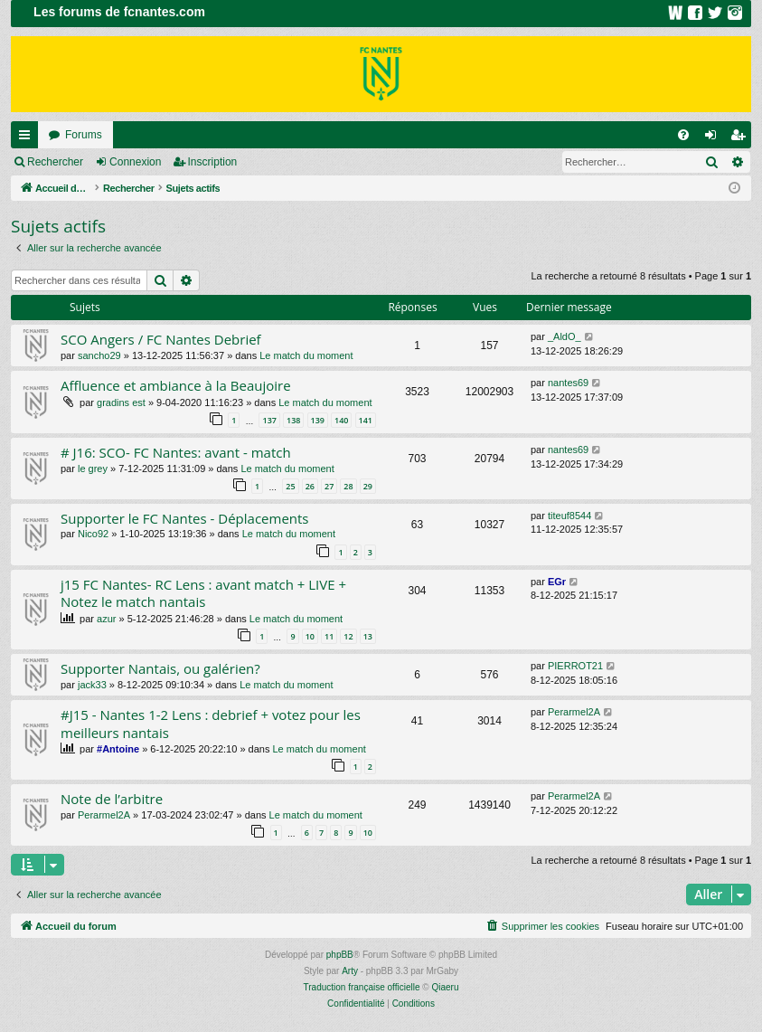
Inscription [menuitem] (741, 138)
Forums (83, 134)
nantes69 (568, 382)
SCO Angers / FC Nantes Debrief (161, 339)
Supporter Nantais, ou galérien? (160, 668)
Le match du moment (306, 355)
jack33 (92, 684)
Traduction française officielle (362, 987)
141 (365, 420)
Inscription (213, 162)
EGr (557, 581)
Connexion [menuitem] (714, 138)
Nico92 (93, 533)
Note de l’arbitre (112, 799)
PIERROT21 (575, 665)
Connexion (135, 162)
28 (348, 486)
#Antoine (118, 748)
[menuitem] (683, 134)
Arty (350, 971)
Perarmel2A (574, 711)
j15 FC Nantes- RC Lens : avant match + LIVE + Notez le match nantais (203, 593)
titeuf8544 (569, 515)
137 (269, 420)
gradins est (121, 402)
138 (293, 420)
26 (310, 486)
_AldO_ (564, 336)
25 (290, 486)
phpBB (339, 955)
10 (310, 636)
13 (367, 636)
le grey (93, 468)
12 (348, 636)
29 (367, 486)
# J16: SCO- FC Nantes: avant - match (176, 452)
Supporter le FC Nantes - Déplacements (185, 518)
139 (318, 420)
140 (341, 420)
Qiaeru (444, 987)
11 (329, 636)
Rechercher (55, 162)
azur (106, 618)
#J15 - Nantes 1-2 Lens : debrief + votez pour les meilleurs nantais (211, 723)
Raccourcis (28, 138)
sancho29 (99, 355)
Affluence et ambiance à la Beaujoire (176, 385)
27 (329, 486)
